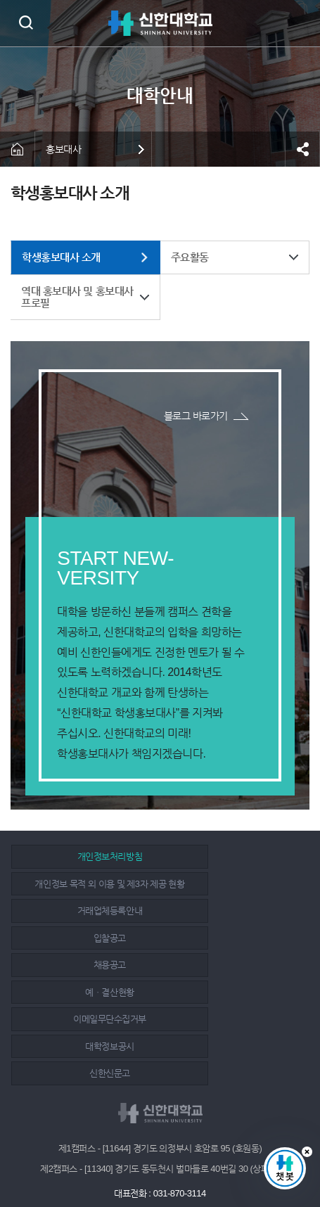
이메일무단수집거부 (84, 951)
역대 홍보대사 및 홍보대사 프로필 (77, 297)
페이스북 (130, 1159)
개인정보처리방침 (84, 870)
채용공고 (84, 924)
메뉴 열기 (298, 23)
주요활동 (190, 257)
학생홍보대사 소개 (61, 257)
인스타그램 (161, 1159)
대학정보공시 (232, 951)
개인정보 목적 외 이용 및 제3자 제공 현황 (232, 863)
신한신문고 (84, 978)
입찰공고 (232, 897)
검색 (26, 22)
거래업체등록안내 (84, 897)
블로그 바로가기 (196, 415)
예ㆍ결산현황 (232, 924)
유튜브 (193, 1159)
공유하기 (302, 149)
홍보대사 (63, 149)
